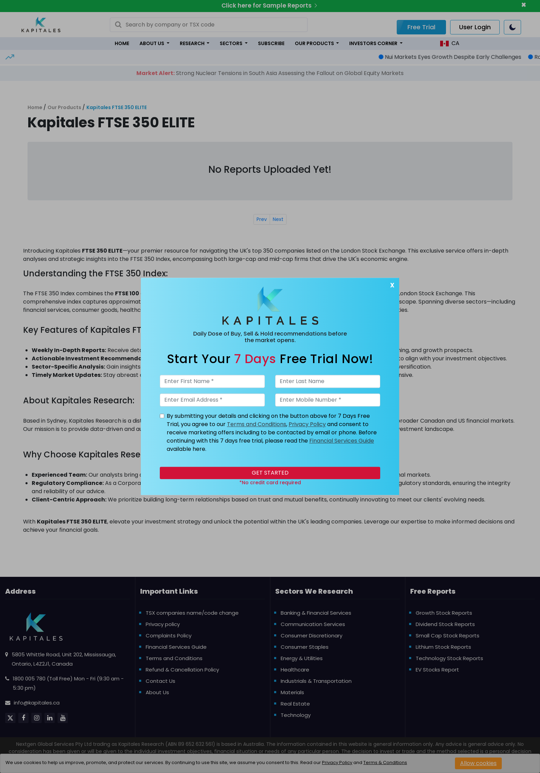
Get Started (270, 473)
